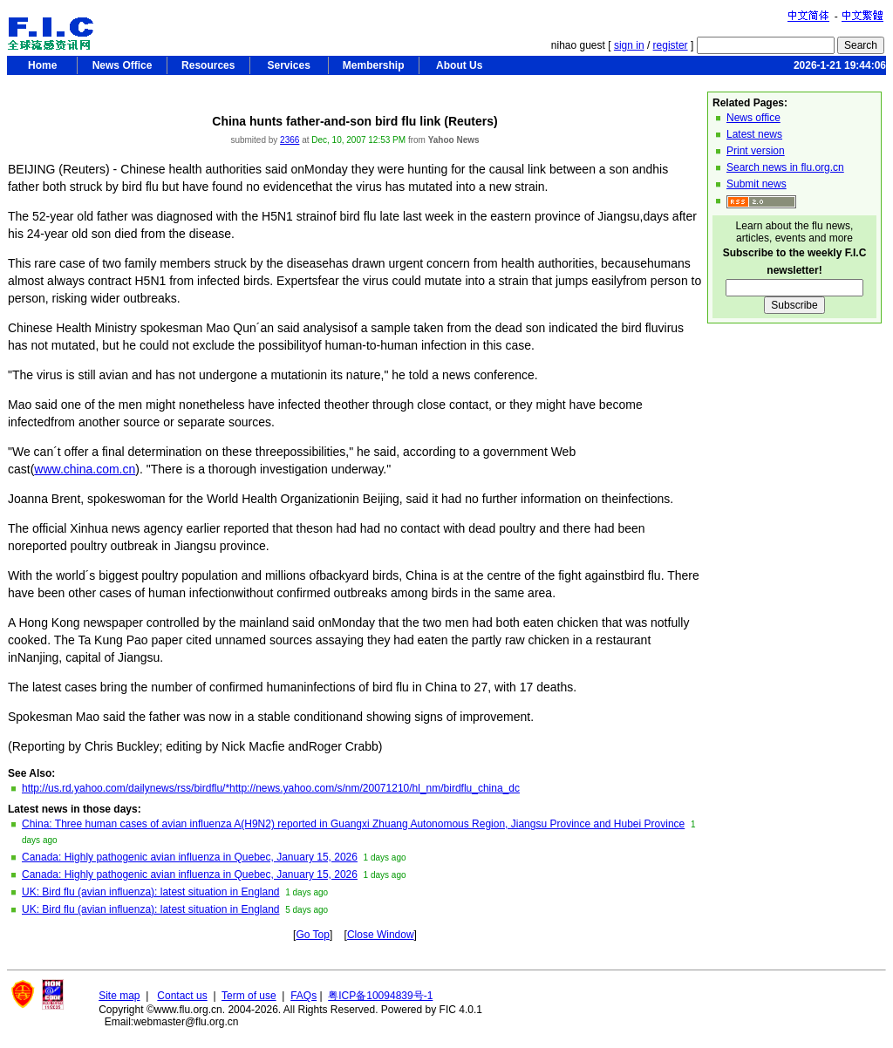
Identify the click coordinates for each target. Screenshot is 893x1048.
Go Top (312, 935)
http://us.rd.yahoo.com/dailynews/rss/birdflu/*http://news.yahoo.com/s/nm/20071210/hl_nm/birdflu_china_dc (271, 788)
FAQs (303, 996)
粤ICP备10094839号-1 (380, 996)
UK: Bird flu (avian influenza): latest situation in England (151, 892)
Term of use (249, 996)
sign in (629, 45)
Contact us (182, 996)
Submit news (756, 184)
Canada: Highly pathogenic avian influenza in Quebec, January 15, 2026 (190, 857)
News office (753, 118)
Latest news (754, 134)
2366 (289, 140)
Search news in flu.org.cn (785, 167)
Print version (755, 151)
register (670, 45)
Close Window (380, 935)
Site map (119, 996)
